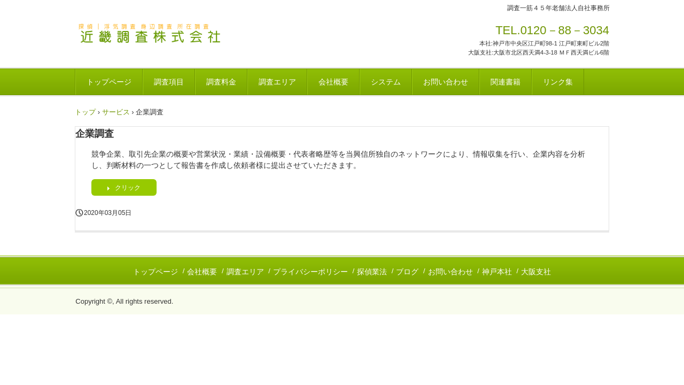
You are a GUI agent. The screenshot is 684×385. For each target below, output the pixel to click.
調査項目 (169, 82)
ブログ (407, 271)
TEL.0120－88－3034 (552, 30)
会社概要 (333, 82)
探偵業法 (372, 271)
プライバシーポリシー (310, 271)
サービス (116, 112)
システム (386, 82)
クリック (128, 187)
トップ (85, 112)
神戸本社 (497, 271)
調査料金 (221, 82)
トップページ (109, 82)
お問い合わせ (445, 82)
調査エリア (277, 82)
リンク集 (558, 82)
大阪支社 (536, 271)
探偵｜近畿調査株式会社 (149, 33)
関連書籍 (505, 82)
